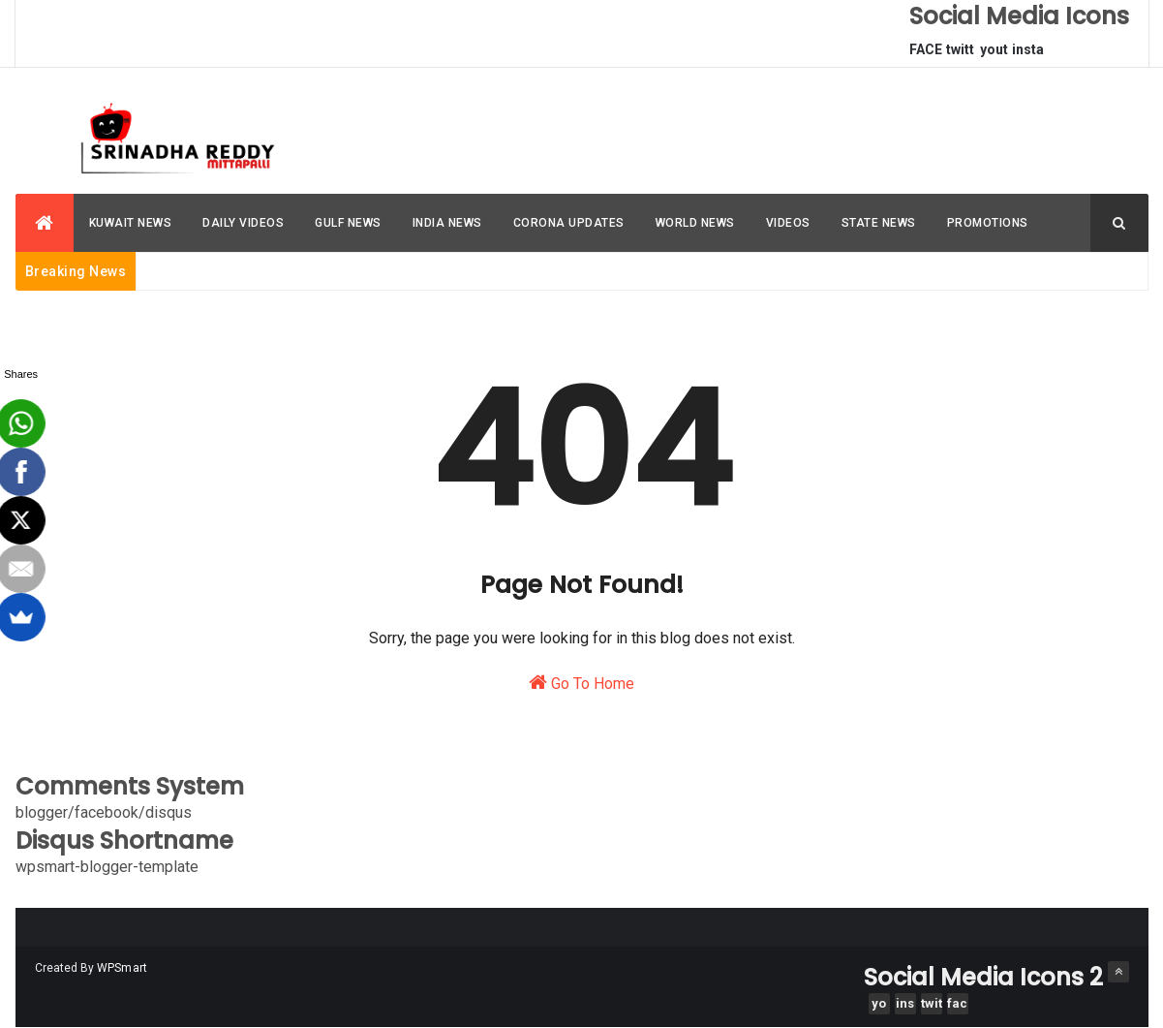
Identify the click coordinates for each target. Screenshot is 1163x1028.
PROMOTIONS (987, 223)
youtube (994, 54)
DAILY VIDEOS (243, 223)
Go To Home (581, 682)
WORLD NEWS (695, 223)
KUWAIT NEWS (130, 223)
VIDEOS (788, 223)
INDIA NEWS (447, 223)
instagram (1028, 54)
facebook (957, 1005)
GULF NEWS (348, 223)
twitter (960, 54)
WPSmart (122, 968)
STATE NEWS (879, 223)
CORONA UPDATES (569, 223)
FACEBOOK (925, 54)
